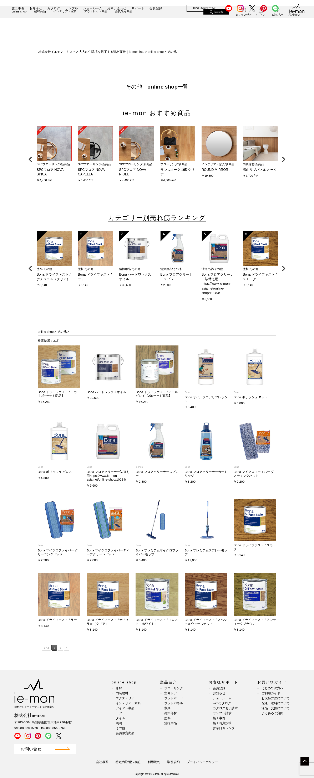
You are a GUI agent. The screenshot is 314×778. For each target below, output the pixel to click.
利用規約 (154, 762)
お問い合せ (31, 749)
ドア (119, 713)
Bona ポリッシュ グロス (55, 471)
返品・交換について (276, 708)
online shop (19, 22)
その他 (62, 331)
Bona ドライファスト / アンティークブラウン (255, 621)
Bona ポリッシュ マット (251, 397)
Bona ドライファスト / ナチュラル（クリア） (108, 621)
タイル (120, 718)
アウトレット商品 (95, 22)
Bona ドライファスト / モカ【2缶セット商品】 (57, 393)
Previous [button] (30, 158)
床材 (119, 688)
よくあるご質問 (272, 713)
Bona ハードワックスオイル (106, 392)
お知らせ (36, 8)
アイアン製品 (125, 708)
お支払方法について (276, 698)
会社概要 (102, 762)
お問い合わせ (116, 8)
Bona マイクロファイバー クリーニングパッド (58, 552)
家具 (167, 708)
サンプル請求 (222, 713)
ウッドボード (173, 698)
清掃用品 (170, 723)
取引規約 (173, 762)
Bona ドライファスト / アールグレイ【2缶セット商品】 (157, 393)
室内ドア (170, 693)
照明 (119, 723)
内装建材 (122, 693)
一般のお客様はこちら (203, 8)
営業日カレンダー (225, 728)
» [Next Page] (66, 647)
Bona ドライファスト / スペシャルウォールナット (206, 621)
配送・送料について (276, 703)
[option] (54, 155)
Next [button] (284, 158)
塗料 (167, 718)
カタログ (53, 8)
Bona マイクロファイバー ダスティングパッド (254, 473)
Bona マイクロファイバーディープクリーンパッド (108, 552)
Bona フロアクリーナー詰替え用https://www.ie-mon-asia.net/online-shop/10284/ (108, 475)
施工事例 (18, 8)
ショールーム (92, 8)
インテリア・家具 (65, 22)
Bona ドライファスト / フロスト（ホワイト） (157, 621)
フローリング (173, 688)
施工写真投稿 (222, 723)
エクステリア (125, 698)
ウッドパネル (173, 703)
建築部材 (170, 713)
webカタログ (222, 703)
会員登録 (156, 8)
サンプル (71, 8)
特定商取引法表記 (128, 762)
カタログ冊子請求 (225, 708)
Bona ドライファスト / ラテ (57, 619)
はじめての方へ (272, 688)
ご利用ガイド (271, 693)
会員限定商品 (123, 22)
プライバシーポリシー (202, 762)
